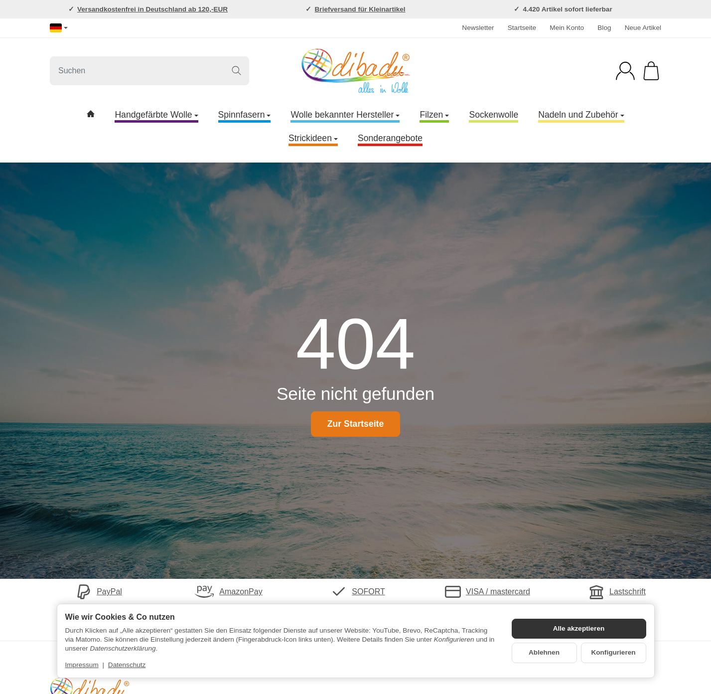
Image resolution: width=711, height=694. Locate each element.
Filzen (434, 115)
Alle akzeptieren (579, 628)
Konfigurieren (613, 652)
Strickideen (313, 138)
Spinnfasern (244, 115)
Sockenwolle (493, 115)
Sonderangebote (390, 138)
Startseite (522, 27)
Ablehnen (544, 652)
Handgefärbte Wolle (156, 115)
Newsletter (478, 27)
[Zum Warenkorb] (651, 71)
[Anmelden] (625, 71)
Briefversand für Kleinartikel (360, 9)
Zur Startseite (355, 424)
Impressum (82, 665)
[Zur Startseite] (355, 70)
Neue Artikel (643, 27)
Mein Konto (567, 27)
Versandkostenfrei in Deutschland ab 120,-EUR (152, 9)
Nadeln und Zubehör (581, 115)
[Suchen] (149, 70)
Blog (604, 27)
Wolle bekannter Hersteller (345, 115)
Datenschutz (127, 665)
